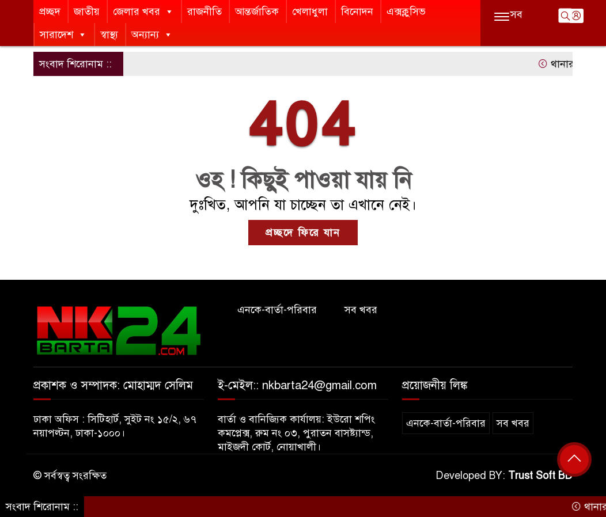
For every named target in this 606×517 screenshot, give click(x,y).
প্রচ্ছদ (49, 11)
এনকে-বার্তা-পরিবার (277, 309)
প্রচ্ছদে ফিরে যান (303, 232)
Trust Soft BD (540, 475)
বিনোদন (357, 11)
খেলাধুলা (310, 11)
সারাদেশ (63, 34)
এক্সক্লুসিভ (406, 11)
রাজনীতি (204, 11)
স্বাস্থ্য (109, 34)
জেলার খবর (143, 11)
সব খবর (360, 309)
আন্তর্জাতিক (257, 11)
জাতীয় (87, 11)
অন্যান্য (152, 34)
